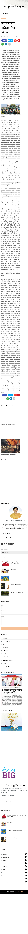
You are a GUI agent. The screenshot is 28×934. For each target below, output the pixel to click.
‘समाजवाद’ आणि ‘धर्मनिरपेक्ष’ (12, 838)
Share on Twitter (10, 41)
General (3, 18)
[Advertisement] (12, 747)
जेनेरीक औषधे (9, 823)
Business (5, 638)
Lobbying (6, 651)
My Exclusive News (8, 654)
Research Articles (8, 660)
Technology (6, 667)
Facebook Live (7, 641)
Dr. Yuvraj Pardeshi (7, 37)
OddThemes (18, 892)
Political (5, 657)
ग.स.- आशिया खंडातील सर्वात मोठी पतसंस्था (14, 830)
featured (5, 644)
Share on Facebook (4, 41)
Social (4, 663)
